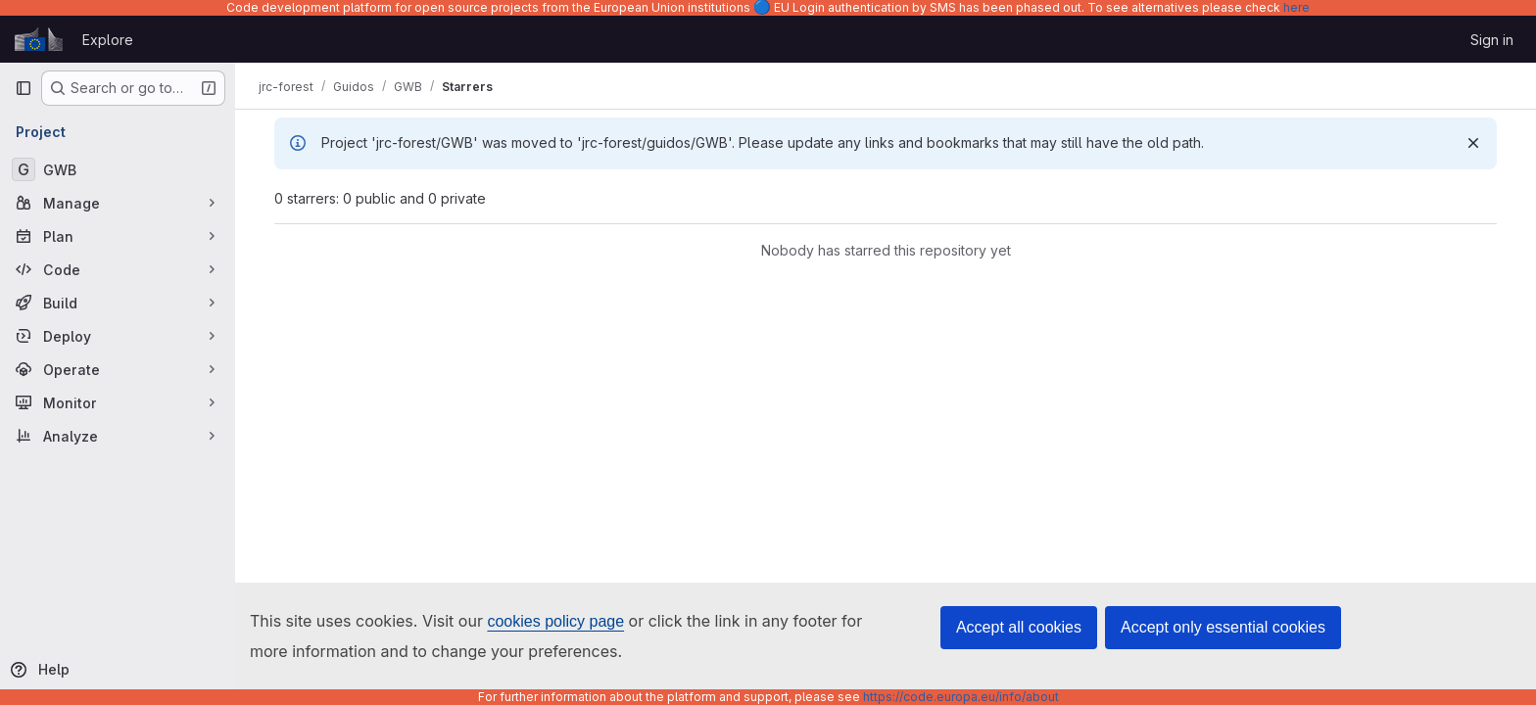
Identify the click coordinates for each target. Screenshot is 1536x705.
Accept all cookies (1018, 627)
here (1296, 7)
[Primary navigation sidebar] (23, 88)
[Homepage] (39, 39)
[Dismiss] (1473, 143)
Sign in (1491, 39)
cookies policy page (555, 621)
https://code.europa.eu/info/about (961, 696)
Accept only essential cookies (1223, 627)
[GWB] (117, 169)
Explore (107, 39)
